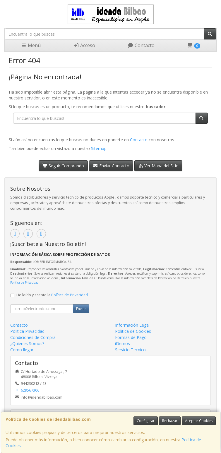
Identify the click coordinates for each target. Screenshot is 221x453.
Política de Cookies (133, 331)
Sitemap (99, 148)
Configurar (146, 420)
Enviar (81, 308)
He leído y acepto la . (52, 294)
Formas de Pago (131, 337)
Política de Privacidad (24, 282)
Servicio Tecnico (130, 349)
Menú (31, 45)
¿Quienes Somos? (27, 343)
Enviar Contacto (111, 165)
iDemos (122, 343)
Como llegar (21, 349)
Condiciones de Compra (33, 337)
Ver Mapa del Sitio (158, 165)
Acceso (84, 45)
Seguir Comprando (63, 165)
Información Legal (132, 325)
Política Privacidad (27, 331)
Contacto (141, 45)
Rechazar (169, 420)
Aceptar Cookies (199, 420)
